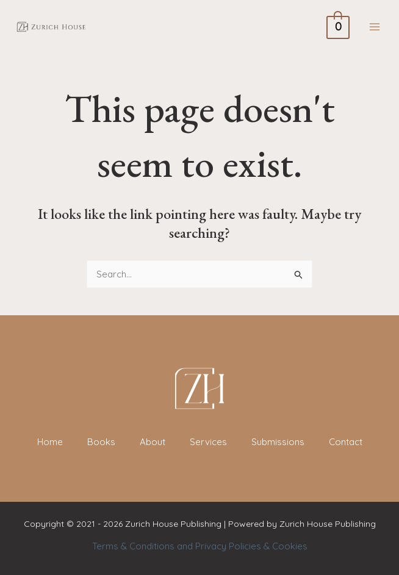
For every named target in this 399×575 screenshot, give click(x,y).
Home (50, 442)
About (152, 442)
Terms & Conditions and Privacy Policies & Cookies (199, 546)
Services (208, 442)
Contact (345, 442)
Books (101, 442)
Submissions (277, 442)
